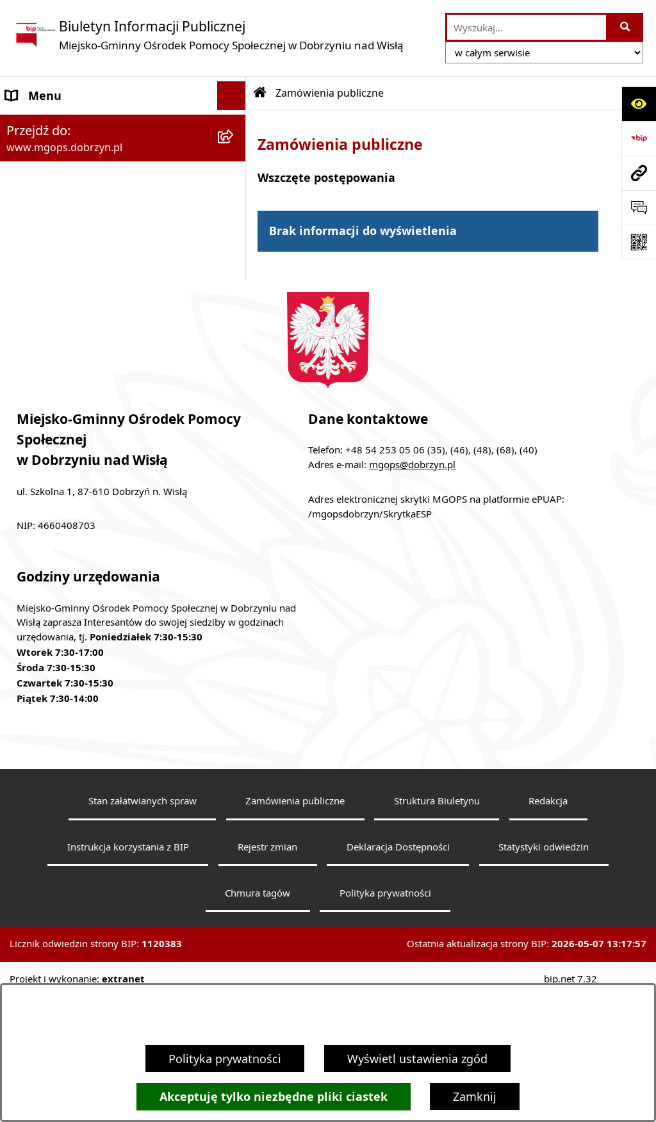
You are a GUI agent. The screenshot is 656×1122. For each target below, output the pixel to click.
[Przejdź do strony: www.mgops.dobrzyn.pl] (638, 173)
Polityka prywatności (224, 1058)
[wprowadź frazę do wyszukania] (526, 27)
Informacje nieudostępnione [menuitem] (83, 313)
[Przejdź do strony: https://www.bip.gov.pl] (638, 138)
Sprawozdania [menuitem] (43, 226)
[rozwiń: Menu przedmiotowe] (234, 198)
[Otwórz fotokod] (638, 242)
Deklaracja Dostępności (398, 974)
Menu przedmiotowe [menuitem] (62, 198)
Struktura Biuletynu (437, 928)
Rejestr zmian (267, 974)
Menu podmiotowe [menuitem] (57, 124)
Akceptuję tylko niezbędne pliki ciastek (274, 1097)
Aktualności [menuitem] (38, 284)
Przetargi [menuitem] (30, 342)
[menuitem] (123, 161)
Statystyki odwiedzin (543, 974)
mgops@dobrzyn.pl (412, 591)
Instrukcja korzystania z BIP (128, 974)
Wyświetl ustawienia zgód (417, 1058)
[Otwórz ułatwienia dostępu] (638, 103)
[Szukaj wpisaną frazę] (625, 27)
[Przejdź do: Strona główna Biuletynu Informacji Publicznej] (260, 93)
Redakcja (548, 928)
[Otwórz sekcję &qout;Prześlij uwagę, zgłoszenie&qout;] (638, 207)
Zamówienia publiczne (329, 93)
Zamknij (474, 1096)
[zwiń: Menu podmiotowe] (234, 124)
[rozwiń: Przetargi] (234, 342)
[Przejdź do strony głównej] (208, 35)
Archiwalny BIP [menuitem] (46, 255)
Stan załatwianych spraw (142, 928)
